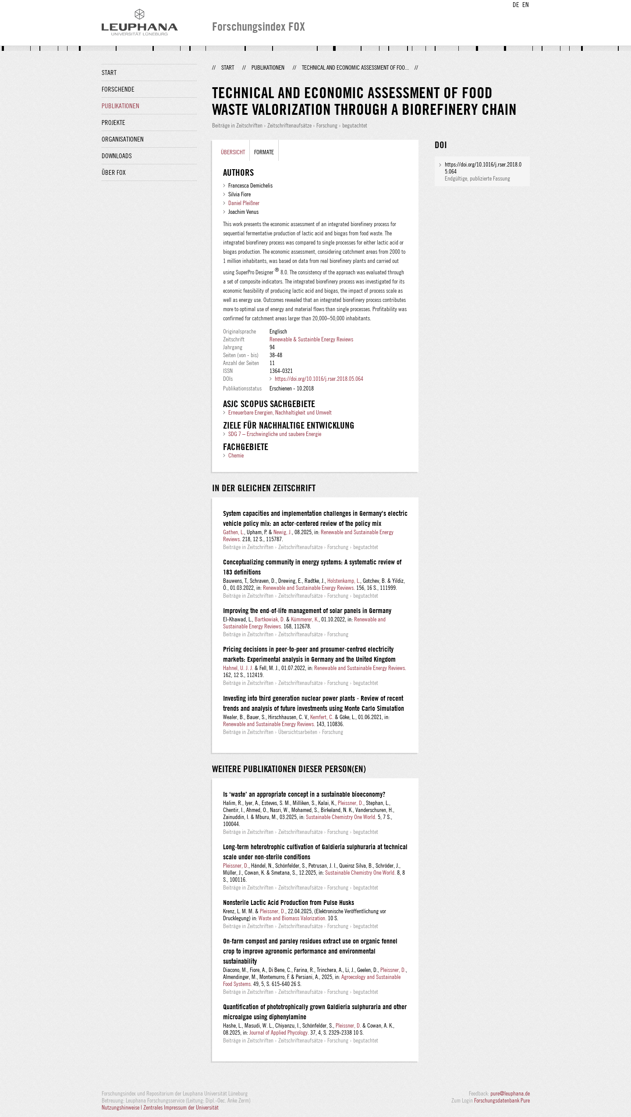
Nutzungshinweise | (122, 1107)
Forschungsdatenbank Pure (502, 1100)
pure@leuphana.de (510, 1093)
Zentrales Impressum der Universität (181, 1107)
